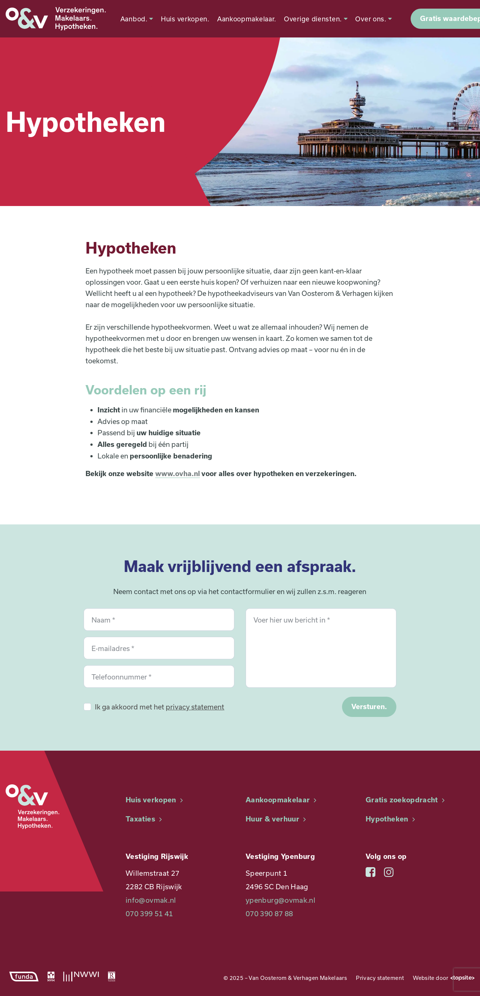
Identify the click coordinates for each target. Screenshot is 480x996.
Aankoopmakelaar (282, 800)
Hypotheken (391, 819)
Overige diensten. (312, 18)
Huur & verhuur (277, 819)
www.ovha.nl (177, 474)
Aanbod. (133, 18)
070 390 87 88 (269, 913)
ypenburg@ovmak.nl (280, 900)
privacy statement (195, 707)
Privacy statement (380, 978)
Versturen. (369, 707)
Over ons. (370, 18)
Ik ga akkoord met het (159, 707)
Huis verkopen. (182, 18)
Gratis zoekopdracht (406, 800)
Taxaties (145, 819)
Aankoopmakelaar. (243, 18)
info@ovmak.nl (151, 900)
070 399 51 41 (149, 913)
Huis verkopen (155, 800)
